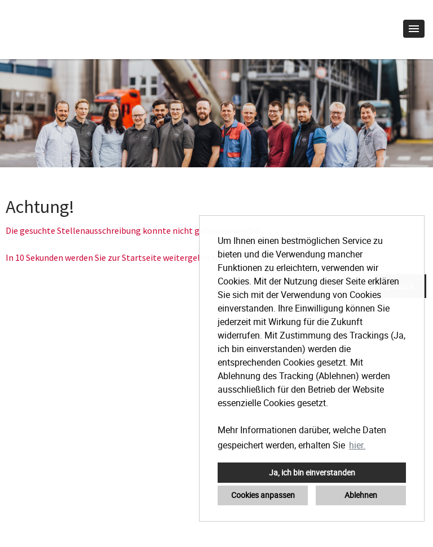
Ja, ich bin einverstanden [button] (312, 472)
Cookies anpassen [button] (263, 495)
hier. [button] (357, 445)
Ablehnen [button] (360, 495)
